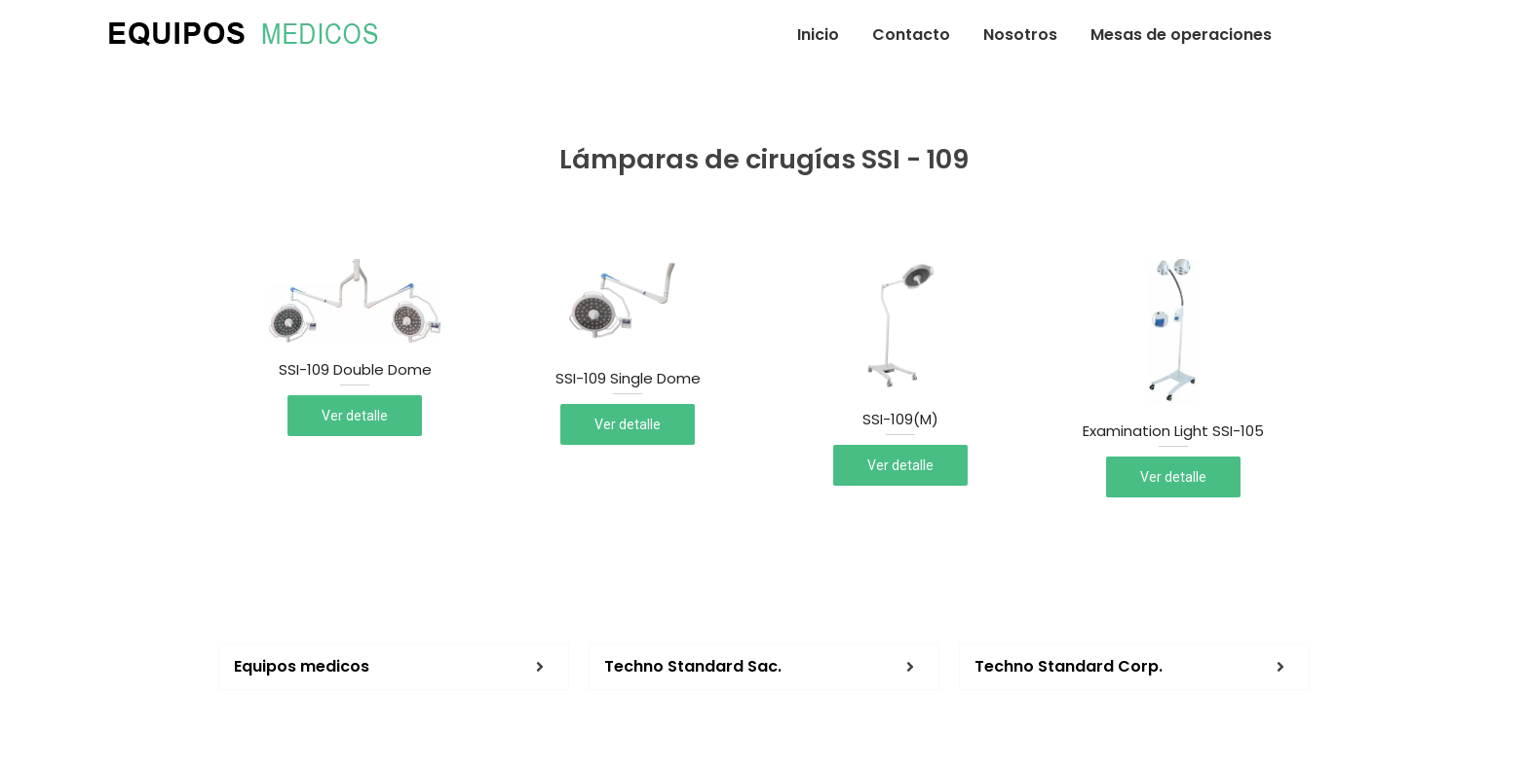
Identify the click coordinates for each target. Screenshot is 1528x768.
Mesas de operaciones (1181, 34)
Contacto (911, 34)
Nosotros (1020, 34)
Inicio (818, 34)
